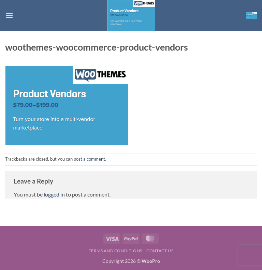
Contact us (159, 250)
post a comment (89, 159)
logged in (54, 194)
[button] (9, 15)
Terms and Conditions (115, 250)
